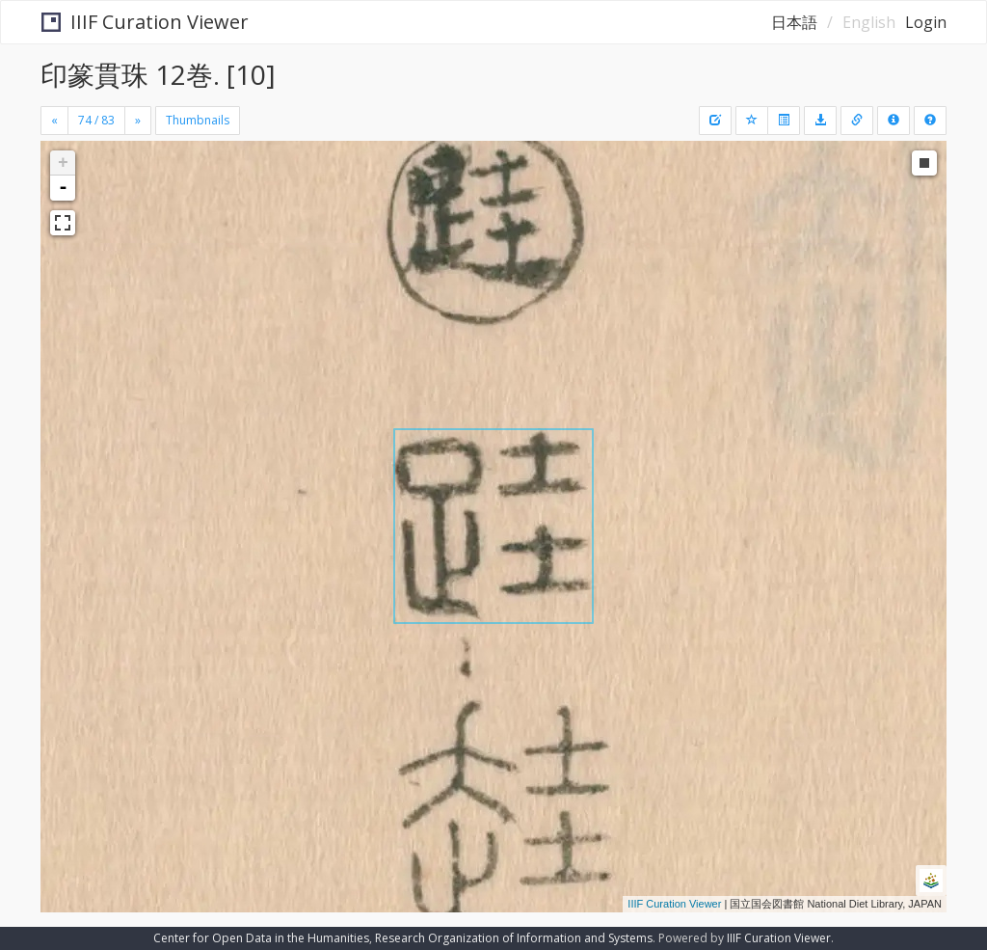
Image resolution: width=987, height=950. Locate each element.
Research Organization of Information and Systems (514, 938)
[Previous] (54, 120)
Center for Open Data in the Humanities (261, 938)
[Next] (137, 120)
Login (926, 22)
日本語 (794, 22)
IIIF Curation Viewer (145, 22)
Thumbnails (197, 120)
